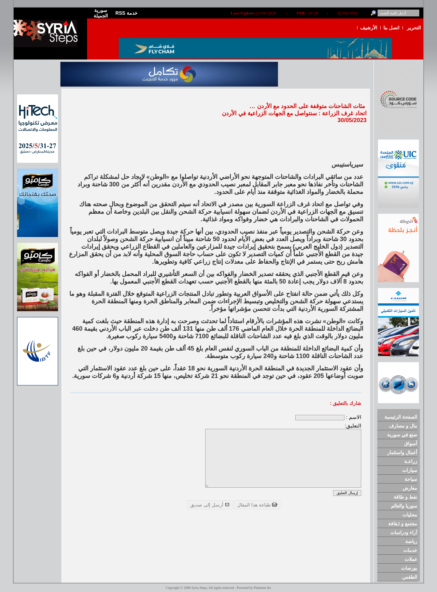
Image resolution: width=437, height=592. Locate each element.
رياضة (411, 541)
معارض (410, 488)
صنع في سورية (402, 434)
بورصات (409, 568)
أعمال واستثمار (402, 452)
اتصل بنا (391, 27)
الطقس (409, 577)
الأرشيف (368, 27)
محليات (410, 514)
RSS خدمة (126, 13)
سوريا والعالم (404, 506)
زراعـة (410, 461)
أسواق (410, 443)
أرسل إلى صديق (210, 505)
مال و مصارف (403, 426)
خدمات (410, 550)
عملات (411, 559)
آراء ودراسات (403, 532)
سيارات (409, 470)
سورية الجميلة (101, 13)
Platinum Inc (262, 588)
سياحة (411, 479)
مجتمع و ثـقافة (402, 523)
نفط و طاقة (405, 497)
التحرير (414, 27)
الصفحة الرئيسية (400, 417)
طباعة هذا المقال (257, 505)
